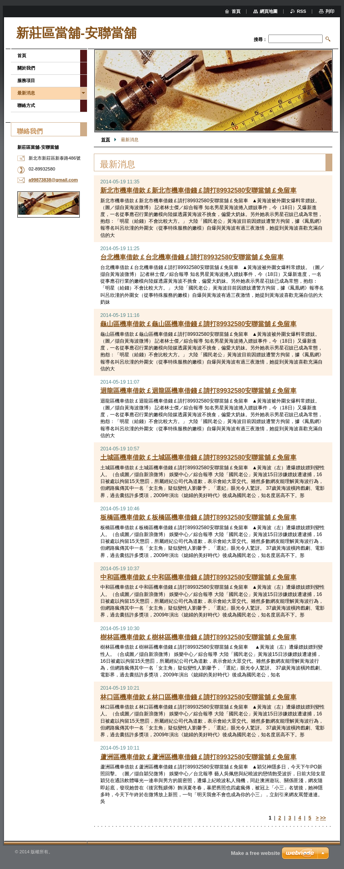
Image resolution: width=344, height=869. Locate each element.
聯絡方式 (26, 105)
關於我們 (26, 68)
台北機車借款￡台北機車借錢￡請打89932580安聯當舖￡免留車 (192, 257)
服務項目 (26, 80)
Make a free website (255, 853)
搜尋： (260, 39)
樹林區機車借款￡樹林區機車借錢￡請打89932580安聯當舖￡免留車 (198, 637)
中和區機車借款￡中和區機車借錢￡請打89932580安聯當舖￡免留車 (198, 577)
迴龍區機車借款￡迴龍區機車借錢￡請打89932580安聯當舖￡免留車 (198, 390)
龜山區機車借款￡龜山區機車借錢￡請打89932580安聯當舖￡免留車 (198, 323)
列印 (329, 11)
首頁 (105, 139)
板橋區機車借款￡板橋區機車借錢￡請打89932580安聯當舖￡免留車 (198, 517)
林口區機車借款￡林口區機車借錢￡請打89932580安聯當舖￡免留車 (198, 697)
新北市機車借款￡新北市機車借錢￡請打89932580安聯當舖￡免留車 (198, 190)
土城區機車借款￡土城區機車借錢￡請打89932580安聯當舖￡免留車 (198, 457)
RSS (301, 11)
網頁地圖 (269, 11)
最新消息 (26, 92)
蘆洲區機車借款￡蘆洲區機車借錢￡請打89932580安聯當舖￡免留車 (198, 757)
